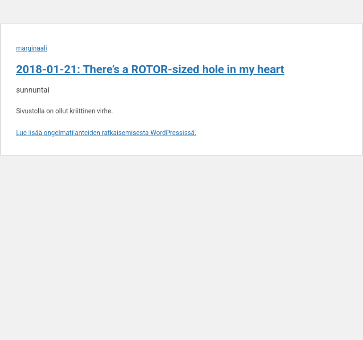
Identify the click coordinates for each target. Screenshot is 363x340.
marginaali (31, 48)
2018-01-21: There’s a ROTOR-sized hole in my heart (150, 69)
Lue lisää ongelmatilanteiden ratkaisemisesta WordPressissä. (106, 132)
